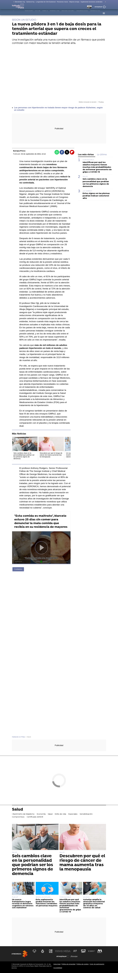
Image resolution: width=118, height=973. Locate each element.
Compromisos (82, 13)
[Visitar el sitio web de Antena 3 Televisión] (35, 951)
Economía (29, 13)
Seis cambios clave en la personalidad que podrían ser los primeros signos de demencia (96, 183)
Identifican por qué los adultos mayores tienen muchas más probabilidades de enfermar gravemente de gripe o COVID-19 (97, 167)
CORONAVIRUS (88, 160)
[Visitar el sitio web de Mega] (67, 951)
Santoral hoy (30, 2)
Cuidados (18, 569)
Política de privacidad (68, 964)
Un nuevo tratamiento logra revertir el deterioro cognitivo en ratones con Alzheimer (22, 904)
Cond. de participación (97, 964)
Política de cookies (82, 964)
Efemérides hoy (20, 2)
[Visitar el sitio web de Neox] (51, 951)
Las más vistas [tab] (86, 154)
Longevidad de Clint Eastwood (46, 2)
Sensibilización (68, 13)
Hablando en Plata (18, 737)
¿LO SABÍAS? (87, 191)
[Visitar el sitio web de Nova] (59, 951)
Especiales (54, 13)
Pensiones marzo (62, 2)
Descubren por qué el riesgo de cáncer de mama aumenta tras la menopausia (82, 863)
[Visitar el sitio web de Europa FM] (91, 951)
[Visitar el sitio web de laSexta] (43, 951)
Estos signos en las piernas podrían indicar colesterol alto (96, 196)
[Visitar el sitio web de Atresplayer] (63, 956)
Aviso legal (57, 964)
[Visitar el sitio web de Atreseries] (75, 951)
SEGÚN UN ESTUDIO (43, 897)
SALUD (85, 177)
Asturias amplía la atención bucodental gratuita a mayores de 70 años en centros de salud (94, 904)
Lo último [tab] (102, 154)
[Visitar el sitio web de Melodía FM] (99, 951)
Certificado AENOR (95, 13)
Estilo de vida (45, 13)
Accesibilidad (57, 968)
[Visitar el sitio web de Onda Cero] (83, 951)
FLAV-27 (15, 897)
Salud (37, 13)
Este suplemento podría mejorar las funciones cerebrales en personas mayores (46, 903)
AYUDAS (86, 897)
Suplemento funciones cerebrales (91, 2)
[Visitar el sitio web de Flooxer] (74, 956)
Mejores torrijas (74, 2)
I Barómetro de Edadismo (18, 13)
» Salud (28, 737)
